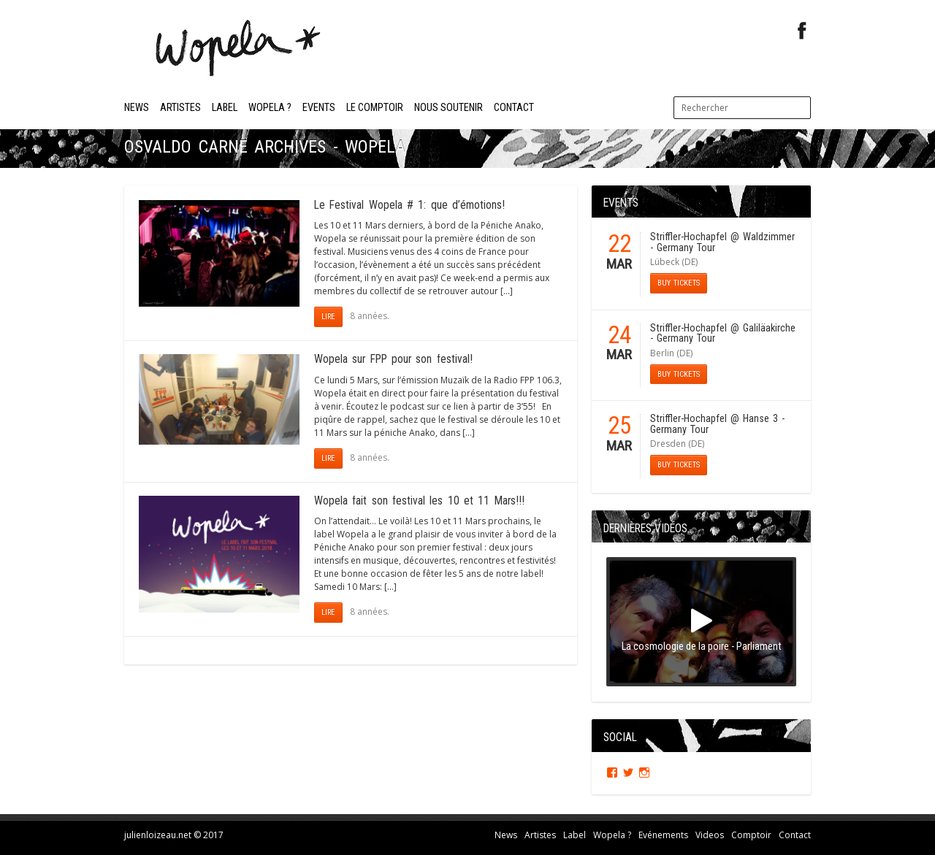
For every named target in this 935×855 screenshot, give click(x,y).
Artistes (180, 107)
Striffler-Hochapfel (688, 237)
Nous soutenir (448, 107)
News (136, 107)
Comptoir (751, 834)
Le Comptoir (374, 107)
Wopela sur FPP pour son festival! (393, 359)
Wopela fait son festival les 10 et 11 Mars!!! (419, 500)
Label (224, 107)
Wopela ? (269, 107)
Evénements (663, 834)
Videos (709, 834)
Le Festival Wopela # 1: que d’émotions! (409, 205)
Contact (514, 107)
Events (318, 107)
